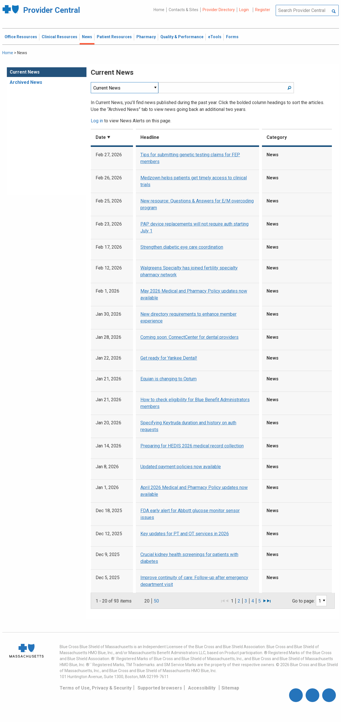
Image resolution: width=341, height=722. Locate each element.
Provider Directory (219, 9)
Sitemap (230, 688)
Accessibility (201, 688)
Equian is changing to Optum (168, 379)
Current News (25, 72)
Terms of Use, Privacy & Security (96, 688)
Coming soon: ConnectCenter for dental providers (189, 337)
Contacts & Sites (183, 9)
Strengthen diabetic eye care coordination (181, 247)
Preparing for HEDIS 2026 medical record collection (192, 446)
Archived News (26, 82)
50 (156, 601)
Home (159, 9)
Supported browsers (160, 688)
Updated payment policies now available (180, 466)
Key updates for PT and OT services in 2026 (184, 533)
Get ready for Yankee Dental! (168, 358)
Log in (97, 120)
